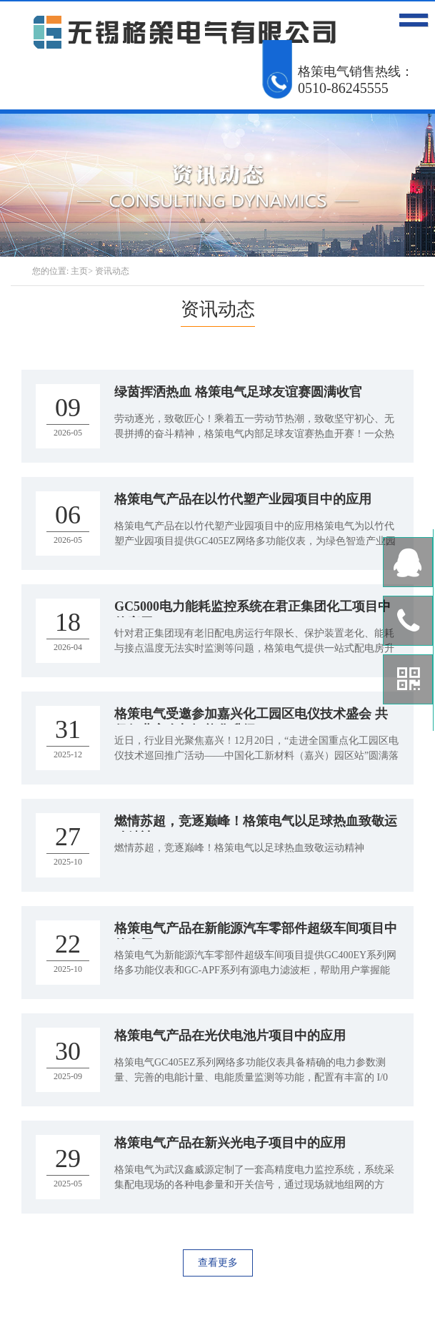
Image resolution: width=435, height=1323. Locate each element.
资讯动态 (112, 271)
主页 (79, 271)
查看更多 (218, 1262)
